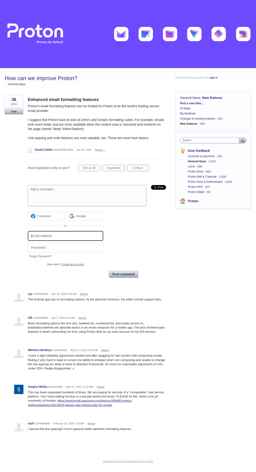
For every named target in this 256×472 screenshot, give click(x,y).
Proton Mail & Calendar (202, 176)
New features (212, 98)
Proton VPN (195, 187)
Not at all (91, 168)
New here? (65, 264)
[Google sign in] (85, 216)
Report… (100, 149)
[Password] (65, 248)
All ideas (185, 108)
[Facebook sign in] (46, 216)
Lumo (191, 166)
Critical (141, 168)
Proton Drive (196, 171)
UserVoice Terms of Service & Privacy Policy (128, 461)
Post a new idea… (192, 103)
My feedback (188, 113)
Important (116, 168)
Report (84, 294)
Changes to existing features (197, 118)
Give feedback (199, 151)
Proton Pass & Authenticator (205, 181)
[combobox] (210, 140)
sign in (213, 77)
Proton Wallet (196, 192)
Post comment (123, 274)
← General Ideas (15, 84)
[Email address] (65, 236)
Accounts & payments (201, 156)
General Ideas (190, 98)
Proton (193, 201)
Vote (13, 111)
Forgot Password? (40, 256)
